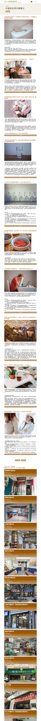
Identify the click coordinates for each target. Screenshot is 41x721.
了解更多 (20, 54)
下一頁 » (23, 460)
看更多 (8, 11)
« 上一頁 (17, 460)
